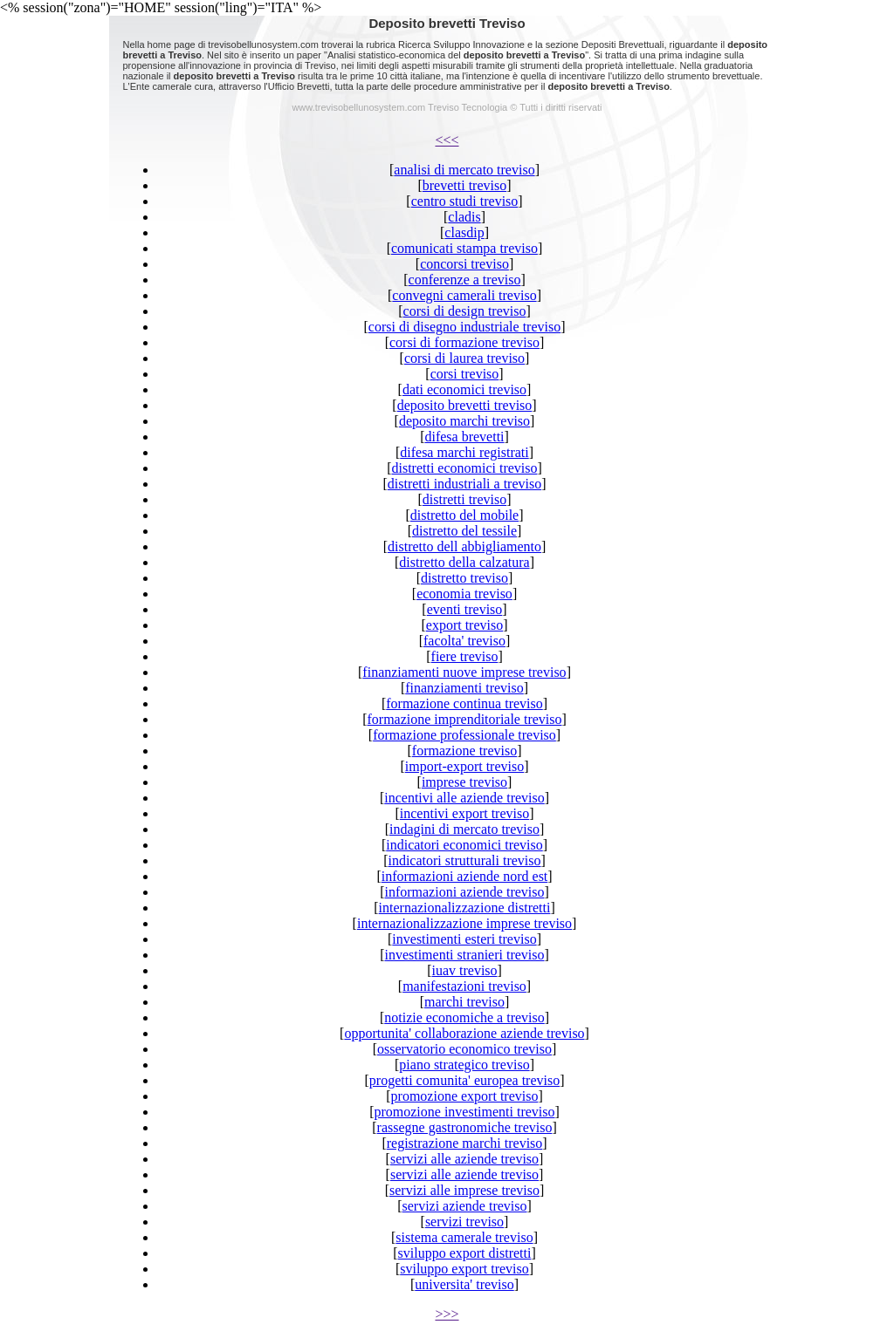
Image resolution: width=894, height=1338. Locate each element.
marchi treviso (464, 1001)
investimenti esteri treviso (464, 939)
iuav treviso (464, 970)
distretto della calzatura (464, 562)
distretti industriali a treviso (464, 483)
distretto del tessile (464, 530)
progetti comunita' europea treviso (464, 1080)
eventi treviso (465, 609)
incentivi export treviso (464, 813)
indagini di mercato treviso (464, 829)
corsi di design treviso (464, 311)
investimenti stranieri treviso (464, 954)
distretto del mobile (464, 515)
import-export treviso (464, 766)
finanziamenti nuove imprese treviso (464, 672)
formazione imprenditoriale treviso (464, 719)
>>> (446, 1314)
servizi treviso (464, 1221)
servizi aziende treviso (464, 1205)
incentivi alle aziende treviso (464, 797)
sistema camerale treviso (464, 1237)
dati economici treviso (464, 389)
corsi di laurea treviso (464, 358)
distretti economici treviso (464, 468)
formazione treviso (464, 750)
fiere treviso (465, 656)
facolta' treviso (464, 640)
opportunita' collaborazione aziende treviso (464, 1033)
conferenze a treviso (465, 279)
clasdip (464, 232)
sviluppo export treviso (464, 1268)
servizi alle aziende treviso (464, 1158)
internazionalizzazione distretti (465, 907)
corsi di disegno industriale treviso (464, 326)
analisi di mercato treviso (464, 169)
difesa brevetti (464, 436)
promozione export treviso (465, 1096)
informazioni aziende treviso (464, 891)
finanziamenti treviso (464, 687)
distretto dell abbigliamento (464, 546)
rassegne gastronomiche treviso (465, 1127)
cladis (464, 216)
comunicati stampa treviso (464, 248)
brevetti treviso (464, 185)
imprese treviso (464, 782)
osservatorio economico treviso (464, 1048)
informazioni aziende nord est (465, 876)
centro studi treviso (465, 201)
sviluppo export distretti (465, 1253)
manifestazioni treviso (464, 986)
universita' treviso (464, 1284)
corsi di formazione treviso (464, 342)
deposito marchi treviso (464, 420)
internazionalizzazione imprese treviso (464, 923)
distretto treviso (464, 577)
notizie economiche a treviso (464, 1017)
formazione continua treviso (464, 703)
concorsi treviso (464, 263)
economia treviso (464, 593)
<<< (446, 140)
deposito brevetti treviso (465, 405)
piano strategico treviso (464, 1064)
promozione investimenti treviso (464, 1111)
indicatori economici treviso (464, 844)
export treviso (464, 625)
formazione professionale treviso (464, 734)
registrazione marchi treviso (465, 1143)
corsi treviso (464, 373)
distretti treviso (464, 499)
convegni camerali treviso (464, 295)
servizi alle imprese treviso (464, 1190)
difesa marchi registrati (464, 452)
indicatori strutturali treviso (464, 860)
